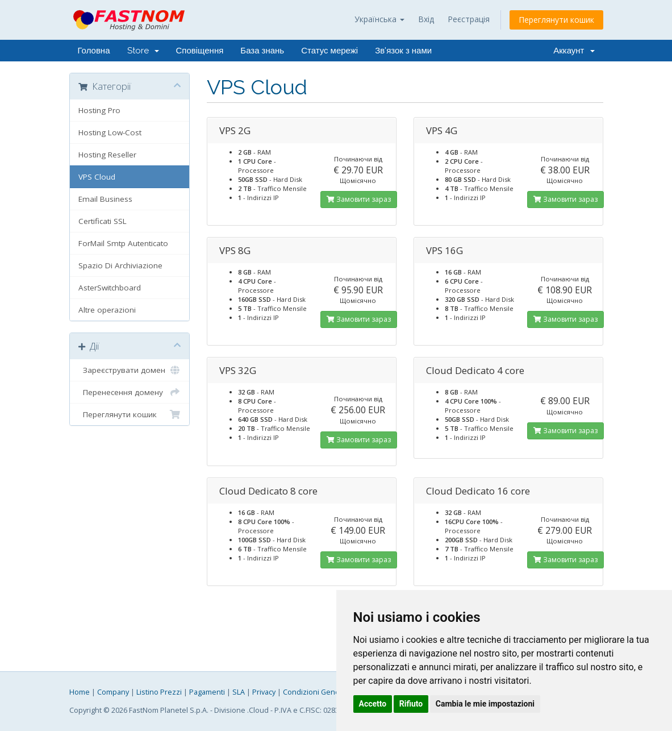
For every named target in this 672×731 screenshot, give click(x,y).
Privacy (264, 692)
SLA (238, 692)
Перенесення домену (129, 392)
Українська (379, 19)
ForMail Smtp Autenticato (123, 243)
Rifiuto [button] (411, 703)
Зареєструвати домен (129, 370)
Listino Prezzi (159, 692)
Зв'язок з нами (403, 50)
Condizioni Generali (316, 692)
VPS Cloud (96, 177)
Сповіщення (200, 50)
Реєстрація (469, 19)
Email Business (105, 199)
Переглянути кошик (556, 19)
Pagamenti (207, 692)
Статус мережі (329, 50)
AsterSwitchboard (109, 288)
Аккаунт (573, 50)
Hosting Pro (99, 110)
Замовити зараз (359, 199)
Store (143, 50)
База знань (262, 50)
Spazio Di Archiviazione (120, 265)
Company (113, 692)
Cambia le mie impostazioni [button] (485, 703)
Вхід (426, 19)
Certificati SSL (102, 221)
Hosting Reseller (107, 154)
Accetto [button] (373, 703)
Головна (94, 50)
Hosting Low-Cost (109, 132)
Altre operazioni (107, 310)
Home (79, 692)
